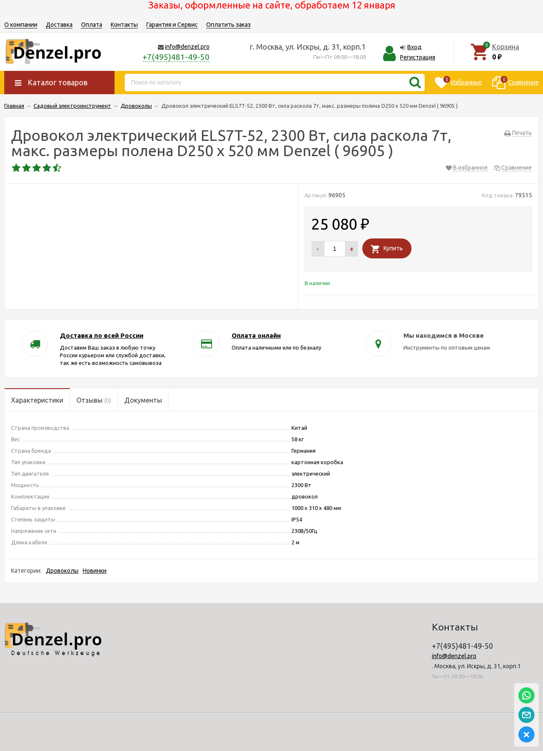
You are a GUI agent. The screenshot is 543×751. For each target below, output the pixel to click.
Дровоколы (62, 570)
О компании (20, 24)
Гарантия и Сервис (172, 24)
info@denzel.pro (187, 46)
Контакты (124, 24)
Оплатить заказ (228, 24)
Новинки (94, 570)
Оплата (91, 24)
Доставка (59, 24)
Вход (414, 47)
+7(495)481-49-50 (176, 57)
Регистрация (417, 57)
